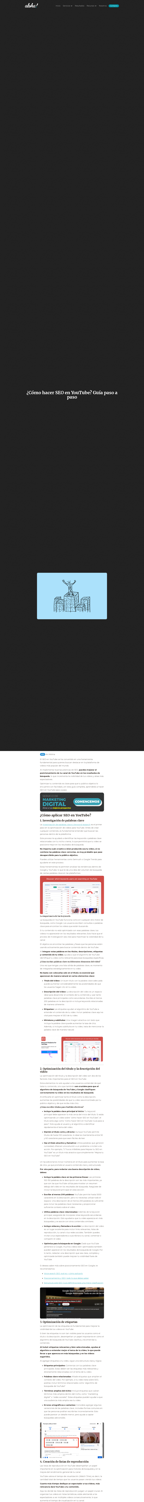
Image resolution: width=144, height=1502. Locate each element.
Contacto (114, 6)
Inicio (58, 6)
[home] (31, 5)
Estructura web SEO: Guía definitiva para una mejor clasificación (73, 1283)
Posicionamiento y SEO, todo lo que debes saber (66, 1278)
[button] (67, 5)
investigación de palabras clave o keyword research (66, 825)
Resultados (79, 6)
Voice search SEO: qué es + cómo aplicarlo (63, 1273)
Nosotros (103, 6)
